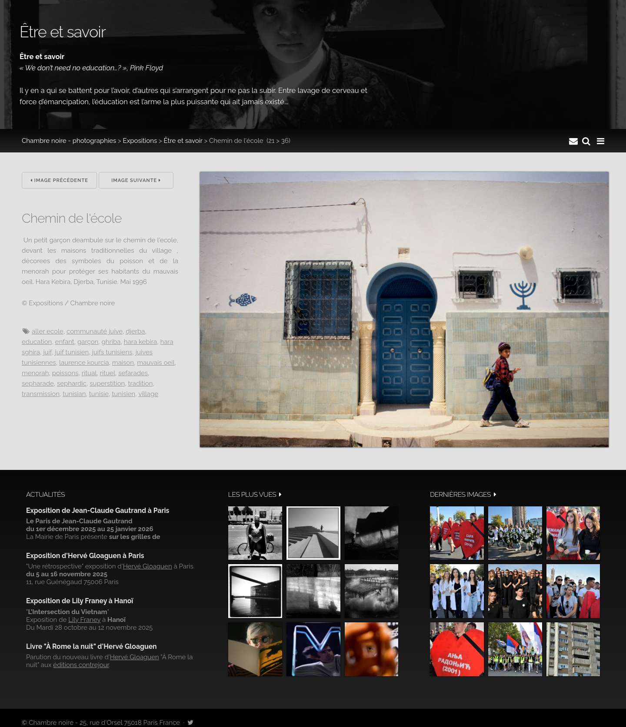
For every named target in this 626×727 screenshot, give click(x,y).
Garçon (87, 342)
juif (47, 352)
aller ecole (47, 331)
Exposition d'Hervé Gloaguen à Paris (85, 556)
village (148, 394)
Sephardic (72, 383)
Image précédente (59, 180)
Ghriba (111, 342)
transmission (41, 394)
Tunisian (74, 394)
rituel (107, 373)
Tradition (140, 383)
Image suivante (136, 180)
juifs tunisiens (112, 352)
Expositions (140, 141)
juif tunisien (72, 352)
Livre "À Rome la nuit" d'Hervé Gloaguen (91, 646)
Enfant (64, 342)
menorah (35, 373)
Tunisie (99, 394)
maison (123, 363)
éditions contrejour (81, 665)
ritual (89, 373)
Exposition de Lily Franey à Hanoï (79, 601)
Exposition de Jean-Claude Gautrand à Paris (97, 510)
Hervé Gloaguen (147, 566)
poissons (65, 373)
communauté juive (95, 331)
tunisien (123, 394)
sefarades (133, 373)
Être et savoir (182, 141)
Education (37, 342)
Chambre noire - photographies (69, 141)
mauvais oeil (155, 363)
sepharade (38, 383)
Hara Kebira (140, 342)
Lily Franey (84, 620)
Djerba (135, 331)
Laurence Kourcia (84, 363)
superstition (107, 383)
